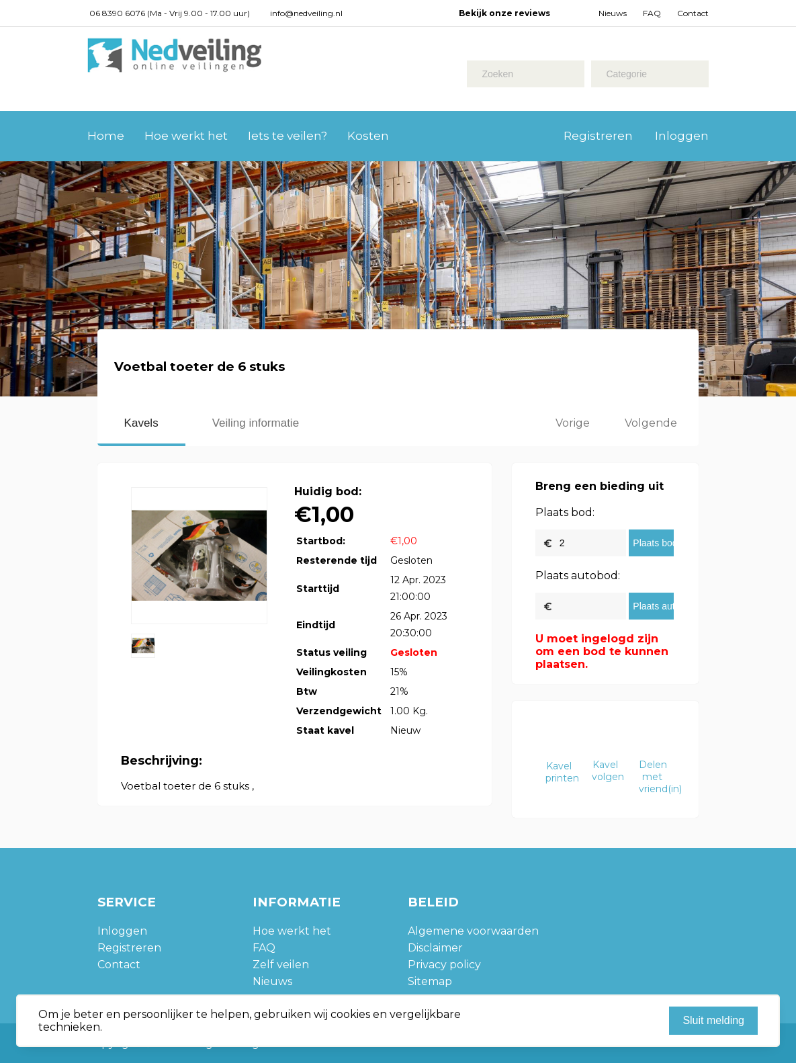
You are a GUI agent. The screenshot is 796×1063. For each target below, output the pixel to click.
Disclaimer (435, 947)
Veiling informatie (255, 423)
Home (105, 135)
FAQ (652, 13)
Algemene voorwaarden (473, 931)
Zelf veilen (281, 964)
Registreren (598, 135)
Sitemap (430, 981)
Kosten (368, 135)
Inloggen (682, 135)
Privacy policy (444, 964)
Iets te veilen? (287, 135)
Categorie (626, 74)
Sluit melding (713, 1020)
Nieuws (613, 13)
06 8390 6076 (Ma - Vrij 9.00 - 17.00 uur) (169, 13)
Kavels (141, 423)
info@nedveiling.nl (306, 13)
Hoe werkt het (186, 135)
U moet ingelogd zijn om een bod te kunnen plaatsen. (601, 651)
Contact (693, 13)
